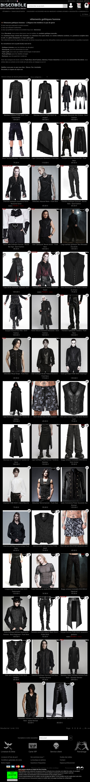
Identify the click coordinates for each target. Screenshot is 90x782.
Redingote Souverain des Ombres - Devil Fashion (74, 116)
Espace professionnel (67, 763)
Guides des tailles (66, 757)
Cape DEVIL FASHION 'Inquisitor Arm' (16, 287)
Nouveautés (73, 11)
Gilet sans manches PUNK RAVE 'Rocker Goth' (74, 418)
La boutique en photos (38, 760)
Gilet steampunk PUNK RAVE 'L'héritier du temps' (74, 289)
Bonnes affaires (62, 11)
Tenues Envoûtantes (18, 11)
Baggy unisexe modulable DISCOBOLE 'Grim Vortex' (74, 461)
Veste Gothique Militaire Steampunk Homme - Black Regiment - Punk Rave (16, 633)
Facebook (80, 1)
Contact (62, 760)
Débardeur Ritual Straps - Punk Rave (16, 374)
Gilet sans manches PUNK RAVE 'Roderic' (16, 676)
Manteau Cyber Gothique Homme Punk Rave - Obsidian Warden (74, 676)
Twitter (86, 1)
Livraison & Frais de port (9, 757)
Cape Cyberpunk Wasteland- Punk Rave (45, 158)
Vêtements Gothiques (6, 76)
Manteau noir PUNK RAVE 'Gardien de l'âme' (16, 461)
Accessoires (40, 11)
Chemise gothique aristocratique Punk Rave (16, 547)
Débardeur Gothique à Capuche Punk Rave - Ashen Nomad (30, 719)
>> (89, 728)
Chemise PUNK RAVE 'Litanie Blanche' (16, 503)
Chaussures (31, 11)
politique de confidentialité (65, 778)
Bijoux (47, 11)
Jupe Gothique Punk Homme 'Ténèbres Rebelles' (45, 461)
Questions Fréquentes (38, 763)
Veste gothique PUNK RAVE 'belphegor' (74, 374)
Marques (53, 11)
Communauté (83, 11)
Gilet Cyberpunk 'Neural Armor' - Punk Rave (45, 246)
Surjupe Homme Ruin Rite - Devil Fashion (16, 332)
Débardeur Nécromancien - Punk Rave (45, 503)
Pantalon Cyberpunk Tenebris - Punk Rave (74, 332)
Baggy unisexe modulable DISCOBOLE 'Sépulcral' (74, 590)
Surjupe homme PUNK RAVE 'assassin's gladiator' (74, 633)
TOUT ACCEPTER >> (12, 775)
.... (83, 728)
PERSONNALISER (12, 780)
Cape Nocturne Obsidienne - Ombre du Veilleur (16, 418)
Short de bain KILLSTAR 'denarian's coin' (74, 546)
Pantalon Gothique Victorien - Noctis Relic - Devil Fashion (74, 202)
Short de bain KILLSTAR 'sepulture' (45, 417)
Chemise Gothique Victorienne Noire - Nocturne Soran (16, 202)
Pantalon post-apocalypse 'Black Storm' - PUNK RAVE (45, 633)
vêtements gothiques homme (20, 76)
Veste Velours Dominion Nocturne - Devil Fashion (45, 332)
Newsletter (71, 1)
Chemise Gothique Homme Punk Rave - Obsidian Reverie (45, 676)
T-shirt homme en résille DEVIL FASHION (45, 589)
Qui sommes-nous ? (37, 757)
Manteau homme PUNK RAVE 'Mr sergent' (45, 116)
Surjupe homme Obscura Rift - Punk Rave (74, 159)
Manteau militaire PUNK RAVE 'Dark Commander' (16, 116)
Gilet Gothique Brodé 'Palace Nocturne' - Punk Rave (45, 375)
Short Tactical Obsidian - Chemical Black (16, 158)
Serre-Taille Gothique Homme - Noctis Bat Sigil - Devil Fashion (16, 246)
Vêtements (6, 11)
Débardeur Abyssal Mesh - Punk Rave (45, 201)
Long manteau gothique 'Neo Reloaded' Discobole (74, 246)
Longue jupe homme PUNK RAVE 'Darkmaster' (16, 590)
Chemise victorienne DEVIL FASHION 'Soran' (45, 289)
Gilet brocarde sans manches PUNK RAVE (45, 547)
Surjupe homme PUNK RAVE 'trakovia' (60, 718)
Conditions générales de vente (11, 760)
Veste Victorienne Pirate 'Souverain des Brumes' (74, 504)
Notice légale (5, 763)
